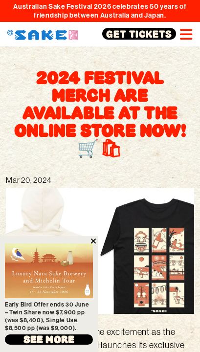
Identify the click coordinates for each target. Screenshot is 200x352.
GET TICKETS (139, 34)
